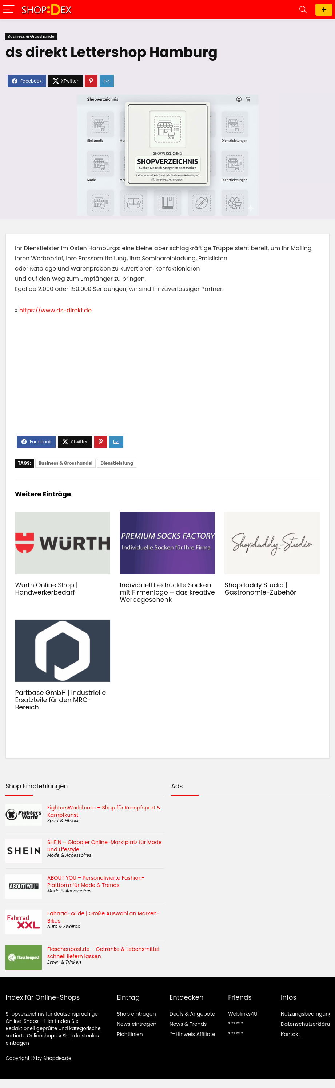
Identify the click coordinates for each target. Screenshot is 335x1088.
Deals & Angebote (192, 1013)
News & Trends (188, 1024)
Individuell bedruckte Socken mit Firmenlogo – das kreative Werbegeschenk (167, 592)
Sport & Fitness (63, 820)
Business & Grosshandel (31, 36)
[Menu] (8, 9)
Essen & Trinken (64, 962)
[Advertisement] (167, 381)
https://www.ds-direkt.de (55, 310)
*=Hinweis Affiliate (192, 1034)
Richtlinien (130, 1034)
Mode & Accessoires (69, 855)
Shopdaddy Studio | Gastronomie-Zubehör (260, 589)
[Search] (303, 9)
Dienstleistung (116, 463)
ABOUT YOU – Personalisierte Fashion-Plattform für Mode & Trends (96, 881)
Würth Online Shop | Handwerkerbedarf (46, 589)
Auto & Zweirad (63, 926)
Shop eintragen (324, 9)
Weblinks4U (242, 1013)
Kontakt (290, 1034)
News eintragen (136, 1024)
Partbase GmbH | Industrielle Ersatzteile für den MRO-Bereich (60, 700)
